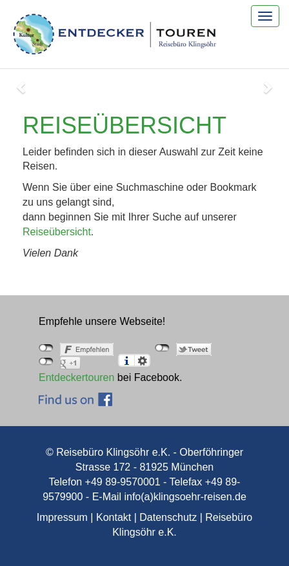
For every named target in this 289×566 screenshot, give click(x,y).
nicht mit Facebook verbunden (46, 348)
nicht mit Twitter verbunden (162, 348)
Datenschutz (168, 517)
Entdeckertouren (76, 377)
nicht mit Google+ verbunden (46, 362)
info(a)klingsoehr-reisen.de (185, 496)
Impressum (62, 517)
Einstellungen (142, 360)
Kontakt (113, 517)
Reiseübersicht (57, 231)
